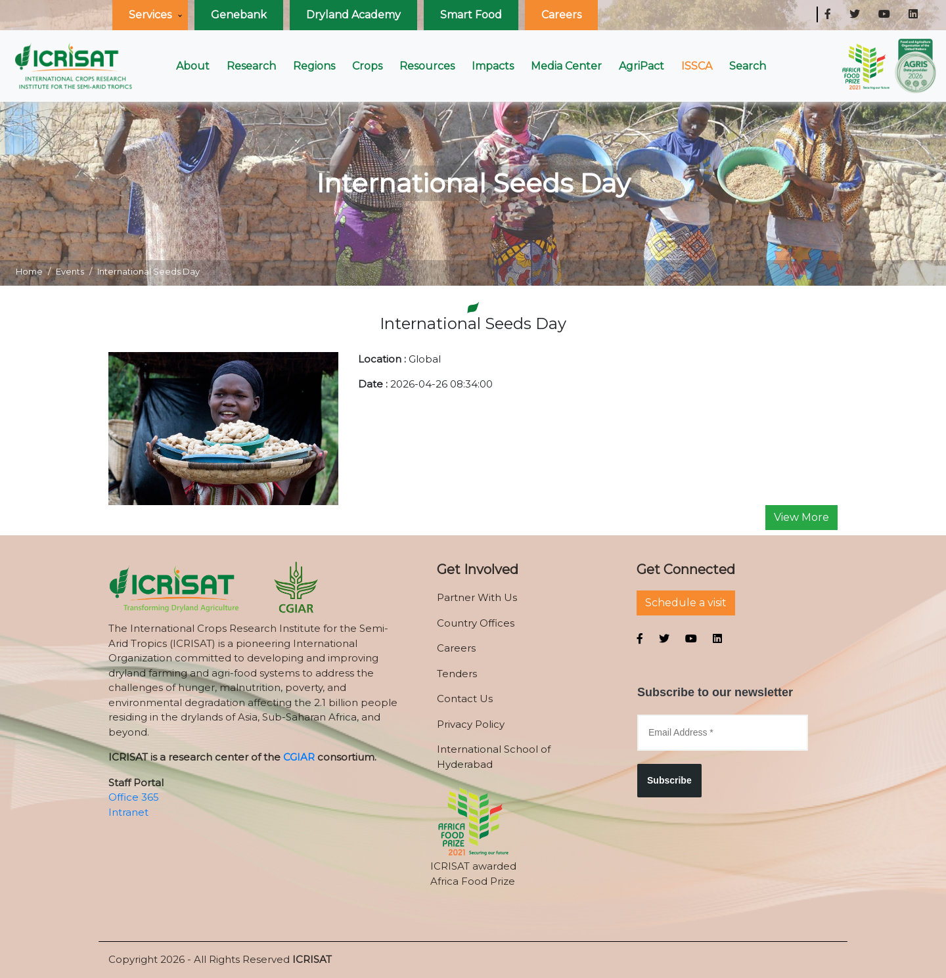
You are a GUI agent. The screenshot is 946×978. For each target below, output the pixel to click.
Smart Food (471, 15)
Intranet (128, 812)
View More (801, 517)
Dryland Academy (353, 15)
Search (747, 66)
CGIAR (299, 757)
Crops (367, 66)
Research (251, 66)
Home (29, 271)
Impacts (493, 66)
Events (70, 271)
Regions (314, 66)
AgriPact (641, 66)
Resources (427, 66)
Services (150, 15)
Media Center (566, 66)
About (193, 66)
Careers (561, 15)
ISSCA (696, 66)
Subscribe (669, 780)
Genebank (239, 15)
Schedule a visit (686, 602)
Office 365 (133, 797)
